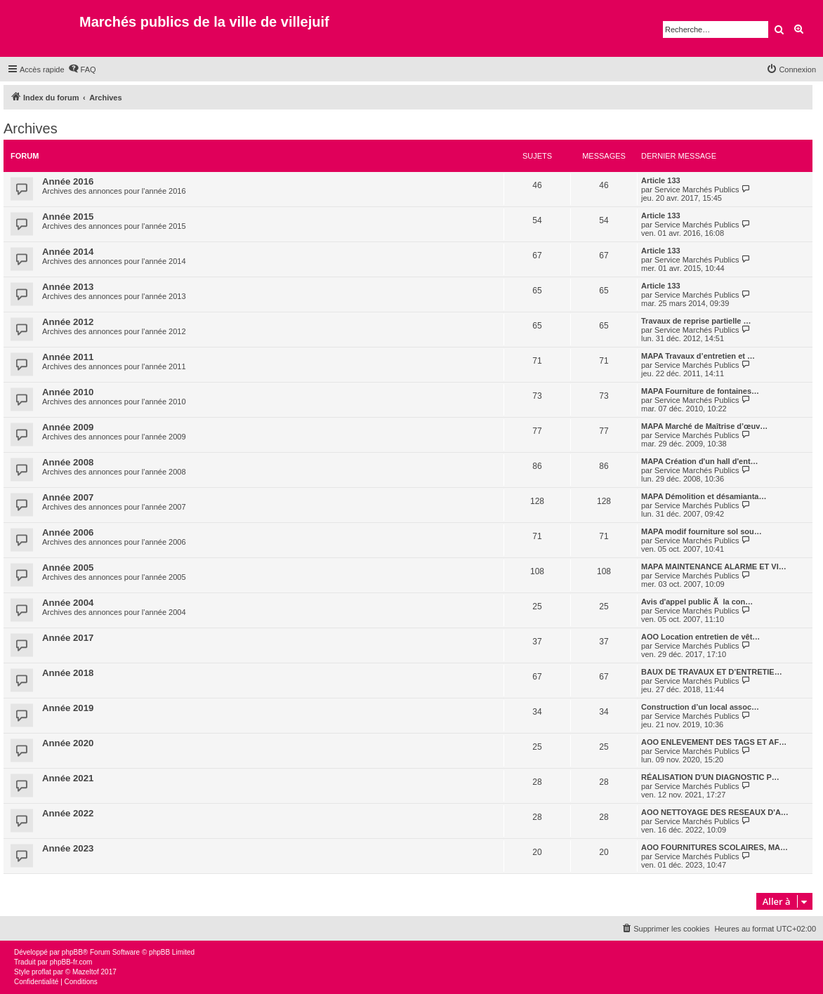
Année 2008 (67, 462)
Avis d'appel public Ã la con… (697, 601)
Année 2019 (67, 708)
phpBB (72, 952)
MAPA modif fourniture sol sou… (701, 531)
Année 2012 (67, 322)
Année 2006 (67, 532)
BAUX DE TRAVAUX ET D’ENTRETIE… (711, 672)
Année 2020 (67, 743)
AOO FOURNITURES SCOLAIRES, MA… (714, 847)
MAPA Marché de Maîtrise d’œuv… (704, 426)
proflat (41, 972)
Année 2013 (67, 286)
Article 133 (660, 180)
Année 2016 (67, 181)
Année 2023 (67, 848)
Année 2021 (67, 778)
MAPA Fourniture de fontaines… (700, 391)
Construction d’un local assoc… (700, 707)
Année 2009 (67, 427)
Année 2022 (67, 813)
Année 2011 (67, 357)
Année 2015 (67, 216)
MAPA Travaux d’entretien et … (698, 356)
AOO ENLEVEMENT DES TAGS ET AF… (713, 742)
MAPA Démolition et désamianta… (703, 496)
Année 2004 (67, 602)
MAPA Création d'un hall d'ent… (699, 461)
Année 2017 (67, 637)
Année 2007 (67, 497)
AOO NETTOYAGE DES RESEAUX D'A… (715, 812)
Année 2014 (67, 251)
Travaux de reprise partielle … (696, 321)
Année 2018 (67, 673)
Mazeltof (85, 972)
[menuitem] (82, 69)
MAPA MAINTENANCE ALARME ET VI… (713, 566)
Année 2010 (67, 392)
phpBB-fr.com (71, 962)
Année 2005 (67, 567)
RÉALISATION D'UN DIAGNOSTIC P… (710, 777)
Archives (31, 128)
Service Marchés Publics (696, 189)
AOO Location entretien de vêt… (700, 636)
